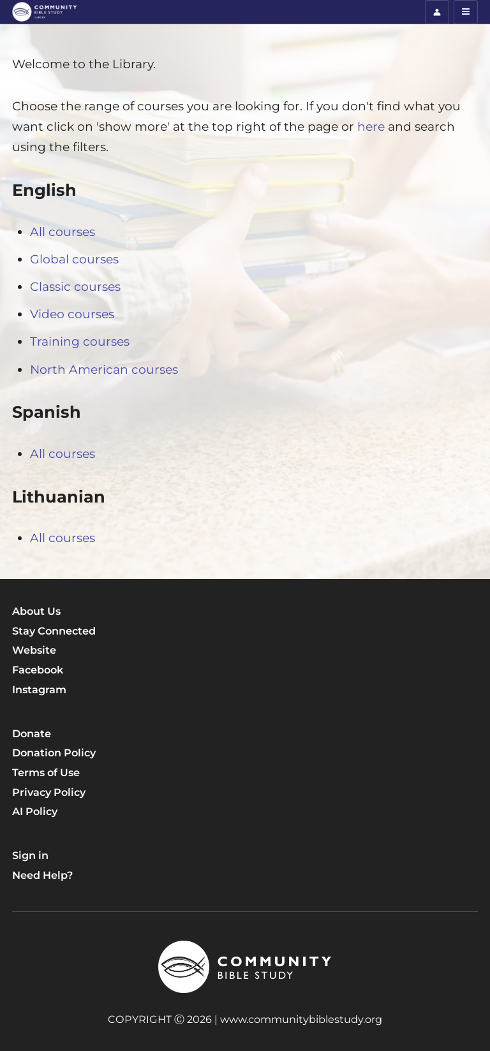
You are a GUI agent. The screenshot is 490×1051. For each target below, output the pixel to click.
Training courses (80, 341)
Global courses (74, 259)
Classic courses (75, 286)
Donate (31, 733)
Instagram (39, 689)
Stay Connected (54, 630)
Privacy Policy (48, 792)
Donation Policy (54, 752)
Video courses (72, 314)
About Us (36, 611)
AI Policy (34, 811)
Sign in (30, 855)
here (372, 126)
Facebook (37, 669)
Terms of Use (46, 772)
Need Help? (42, 875)
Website (34, 649)
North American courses (104, 369)
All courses (62, 231)
